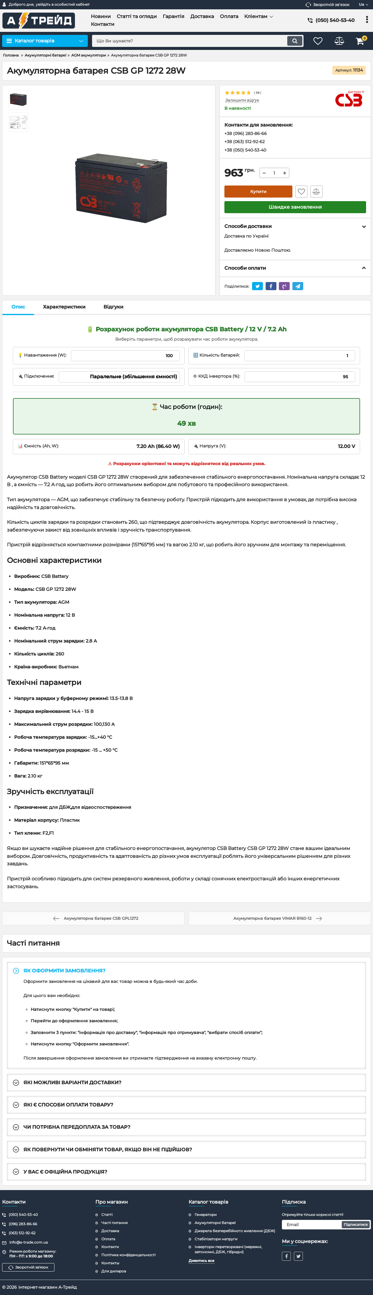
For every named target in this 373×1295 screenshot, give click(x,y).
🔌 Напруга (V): (209, 446)
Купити (258, 191)
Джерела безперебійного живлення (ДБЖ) (235, 1231)
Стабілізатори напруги (216, 1239)
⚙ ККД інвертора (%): (216, 376)
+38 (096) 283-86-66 (245, 133)
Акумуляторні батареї (215, 1222)
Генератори (206, 1214)
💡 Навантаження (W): (42, 355)
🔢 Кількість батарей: (216, 355)
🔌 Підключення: (36, 376)
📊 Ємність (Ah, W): (38, 446)
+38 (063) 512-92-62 (244, 141)
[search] (198, 41)
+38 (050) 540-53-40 (245, 150)
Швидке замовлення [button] (295, 207)
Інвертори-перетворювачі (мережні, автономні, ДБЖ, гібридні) (228, 1249)
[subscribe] (326, 1224)
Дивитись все (201, 1260)
